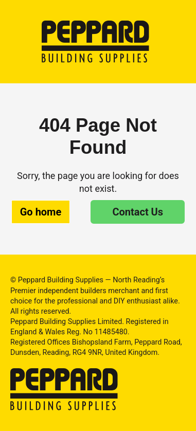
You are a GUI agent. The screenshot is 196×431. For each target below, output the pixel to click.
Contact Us (137, 212)
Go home (41, 212)
